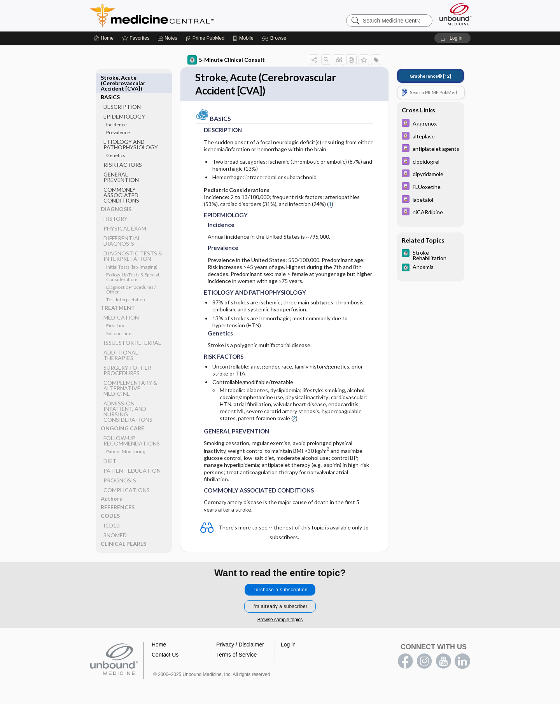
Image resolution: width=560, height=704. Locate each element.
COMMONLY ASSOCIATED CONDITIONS (121, 175)
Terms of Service (236, 655)
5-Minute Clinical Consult (226, 60)
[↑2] (430, 76)
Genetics (115, 136)
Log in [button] (288, 644)
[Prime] (205, 38)
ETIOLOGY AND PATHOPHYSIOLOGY (130, 125)
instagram (424, 661)
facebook (405, 661)
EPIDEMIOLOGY (124, 97)
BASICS (110, 77)
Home (159, 644)
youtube (443, 661)
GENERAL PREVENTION (121, 158)
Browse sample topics (280, 619)
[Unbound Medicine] (455, 14)
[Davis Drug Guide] (430, 123)
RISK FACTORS (122, 145)
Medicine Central (186, 15)
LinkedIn (462, 661)
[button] (275, 38)
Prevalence (118, 113)
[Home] (104, 38)
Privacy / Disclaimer (240, 644)
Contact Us (165, 655)
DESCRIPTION (122, 87)
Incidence (116, 105)
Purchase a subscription (280, 589)
